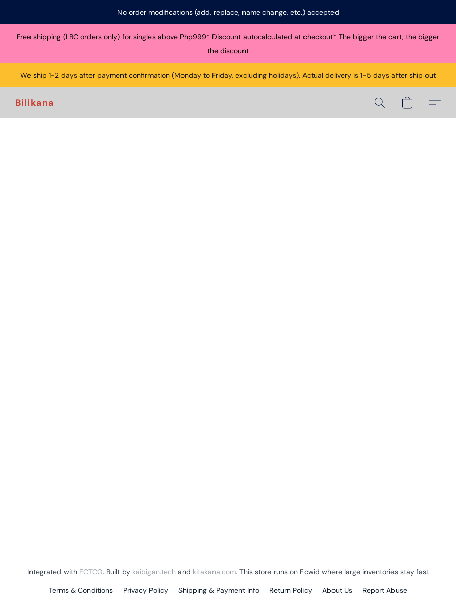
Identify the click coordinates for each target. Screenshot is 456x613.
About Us (337, 590)
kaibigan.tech (154, 571)
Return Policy (290, 590)
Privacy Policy (145, 590)
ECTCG (91, 571)
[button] (34, 103)
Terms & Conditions (81, 590)
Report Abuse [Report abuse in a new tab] (384, 590)
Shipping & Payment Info (218, 590)
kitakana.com (214, 571)
